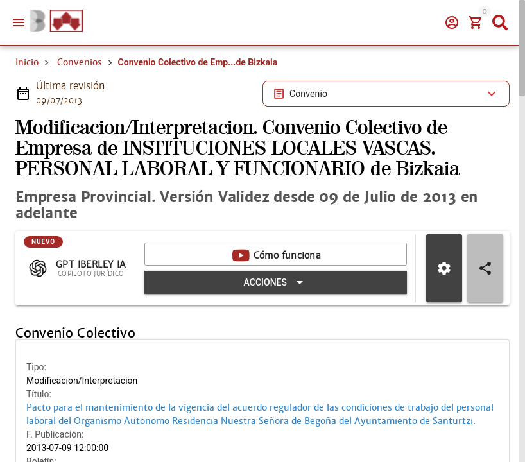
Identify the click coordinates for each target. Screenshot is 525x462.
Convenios (79, 108)
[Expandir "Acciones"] (281, 327)
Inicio (27, 108)
